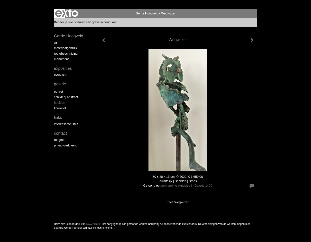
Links (58, 117)
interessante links (66, 124)
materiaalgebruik (65, 48)
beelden (59, 102)
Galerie (60, 84)
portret (58, 91)
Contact (60, 133)
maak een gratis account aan (97, 22)
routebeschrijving (66, 53)
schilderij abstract (66, 97)
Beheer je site (63, 22)
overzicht (60, 74)
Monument (61, 59)
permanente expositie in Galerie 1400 (186, 185)
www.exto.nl (93, 224)
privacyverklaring (65, 145)
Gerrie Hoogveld (147, 13)
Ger (56, 42)
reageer (59, 140)
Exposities (63, 68)
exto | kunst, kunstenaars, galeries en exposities (66, 13)
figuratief (60, 108)
